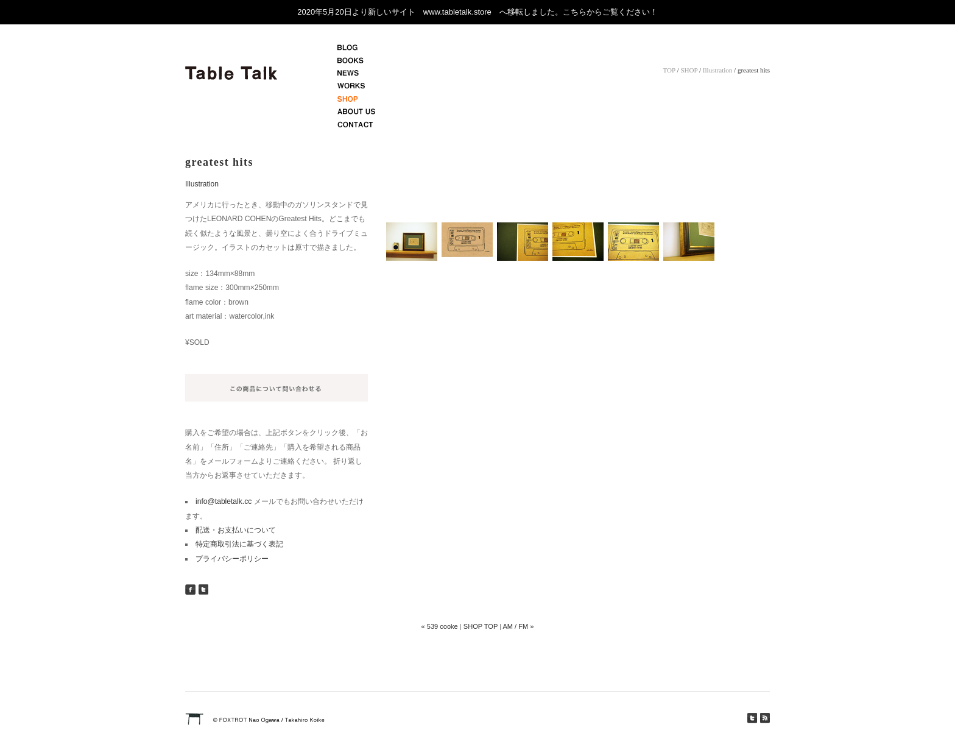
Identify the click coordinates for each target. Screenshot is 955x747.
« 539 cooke (439, 626)
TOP (669, 70)
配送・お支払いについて (236, 530)
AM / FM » (518, 626)
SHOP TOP (480, 626)
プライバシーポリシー (232, 558)
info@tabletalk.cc (224, 501)
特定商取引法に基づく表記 (239, 544)
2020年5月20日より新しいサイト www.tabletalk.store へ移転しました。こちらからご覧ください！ (477, 11)
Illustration (717, 70)
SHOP (688, 70)
